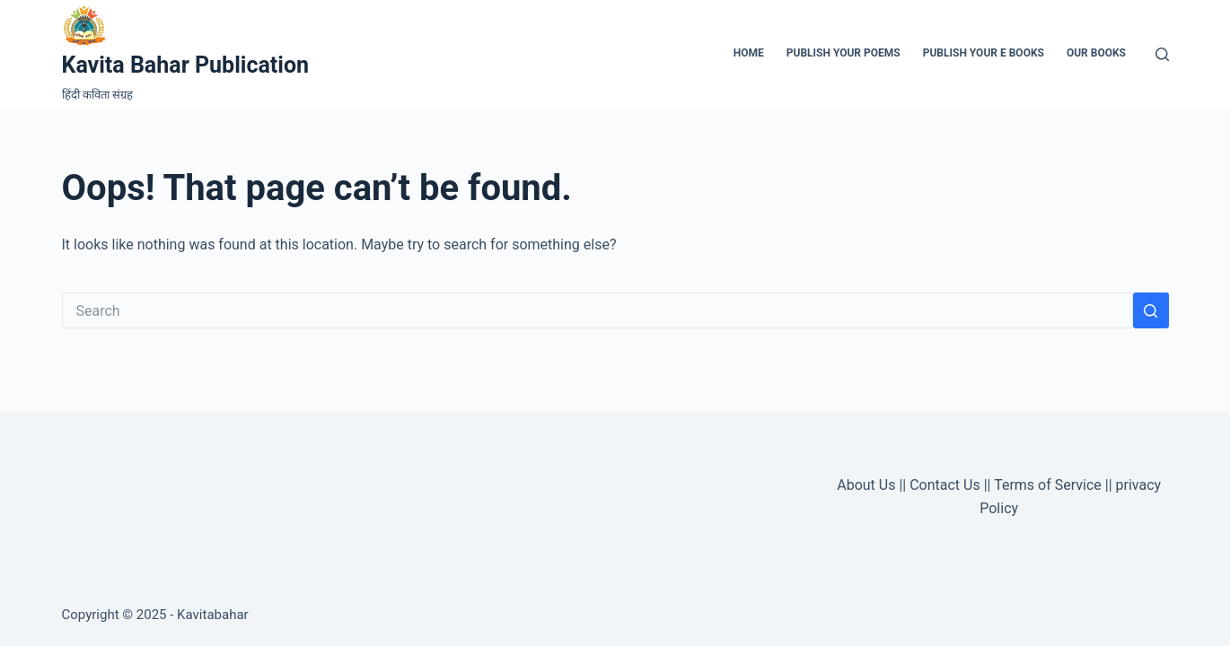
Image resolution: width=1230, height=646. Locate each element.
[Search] (1162, 54)
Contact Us (944, 484)
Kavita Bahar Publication (186, 65)
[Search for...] (597, 310)
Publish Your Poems (843, 53)
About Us (866, 484)
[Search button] (1151, 310)
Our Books (1096, 53)
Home (749, 53)
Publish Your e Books (983, 53)
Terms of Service (1048, 484)
